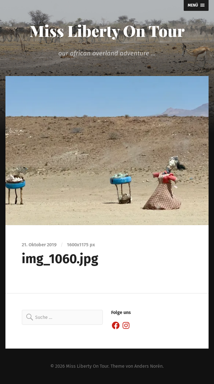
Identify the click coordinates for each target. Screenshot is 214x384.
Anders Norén (148, 366)
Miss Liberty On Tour (107, 30)
